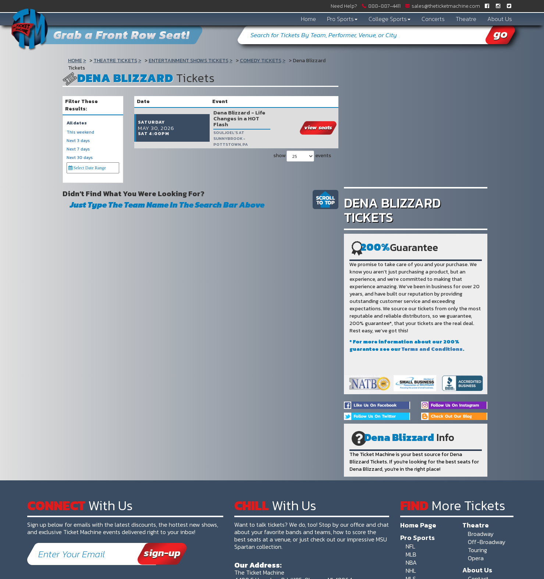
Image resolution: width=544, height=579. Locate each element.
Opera (476, 558)
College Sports (389, 18)
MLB (411, 554)
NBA (411, 562)
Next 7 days (78, 149)
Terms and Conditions (432, 349)
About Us (499, 18)
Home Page (418, 525)
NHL (411, 570)
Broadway (481, 533)
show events (302, 143)
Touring (477, 550)
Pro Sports (342, 18)
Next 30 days (80, 158)
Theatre (466, 18)
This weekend (80, 132)
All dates (77, 123)
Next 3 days (78, 141)
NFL (410, 546)
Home (308, 18)
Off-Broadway (486, 541)
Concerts (433, 18)
